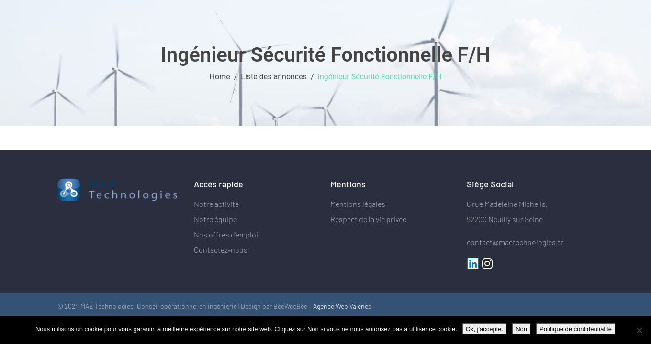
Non (521, 329)
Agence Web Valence (342, 306)
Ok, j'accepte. (484, 329)
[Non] (639, 330)
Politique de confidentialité (575, 329)
